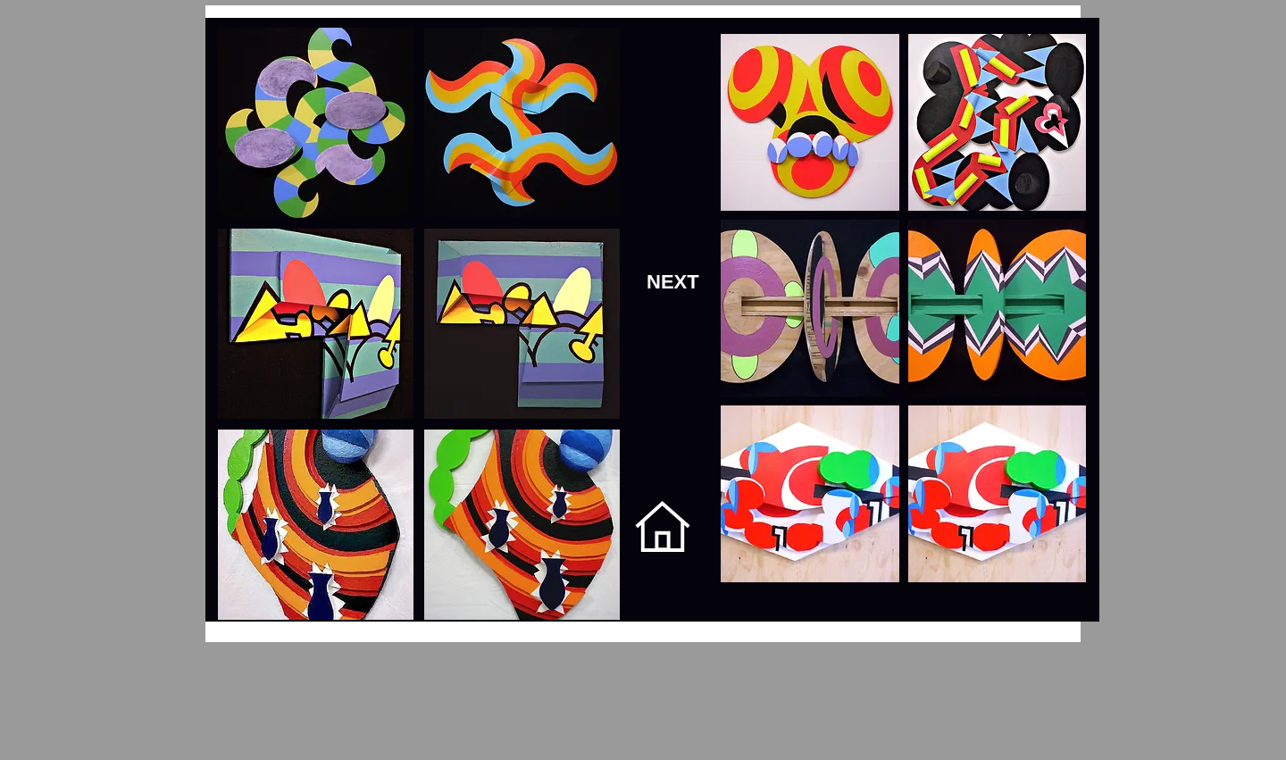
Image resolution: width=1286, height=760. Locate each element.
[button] (810, 122)
